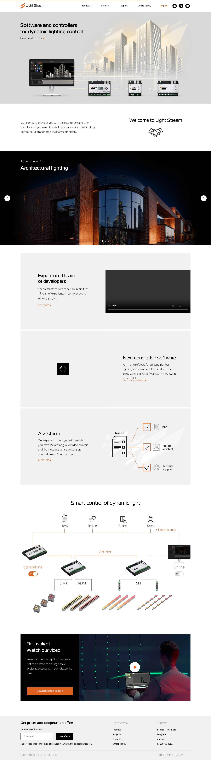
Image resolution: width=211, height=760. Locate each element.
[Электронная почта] (174, 6)
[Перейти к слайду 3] (108, 241)
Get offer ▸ (64, 736)
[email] (37, 736)
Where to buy (144, 6)
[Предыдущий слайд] (7, 198)
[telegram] (181, 6)
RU (161, 6)
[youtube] (187, 6)
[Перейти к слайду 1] (102, 241)
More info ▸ (45, 460)
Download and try (32, 38)
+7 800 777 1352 (164, 744)
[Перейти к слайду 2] (105, 241)
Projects (105, 6)
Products (85, 6)
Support (124, 6)
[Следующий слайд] (204, 198)
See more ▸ (44, 305)
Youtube (161, 739)
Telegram (161, 734)
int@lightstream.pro (166, 730)
